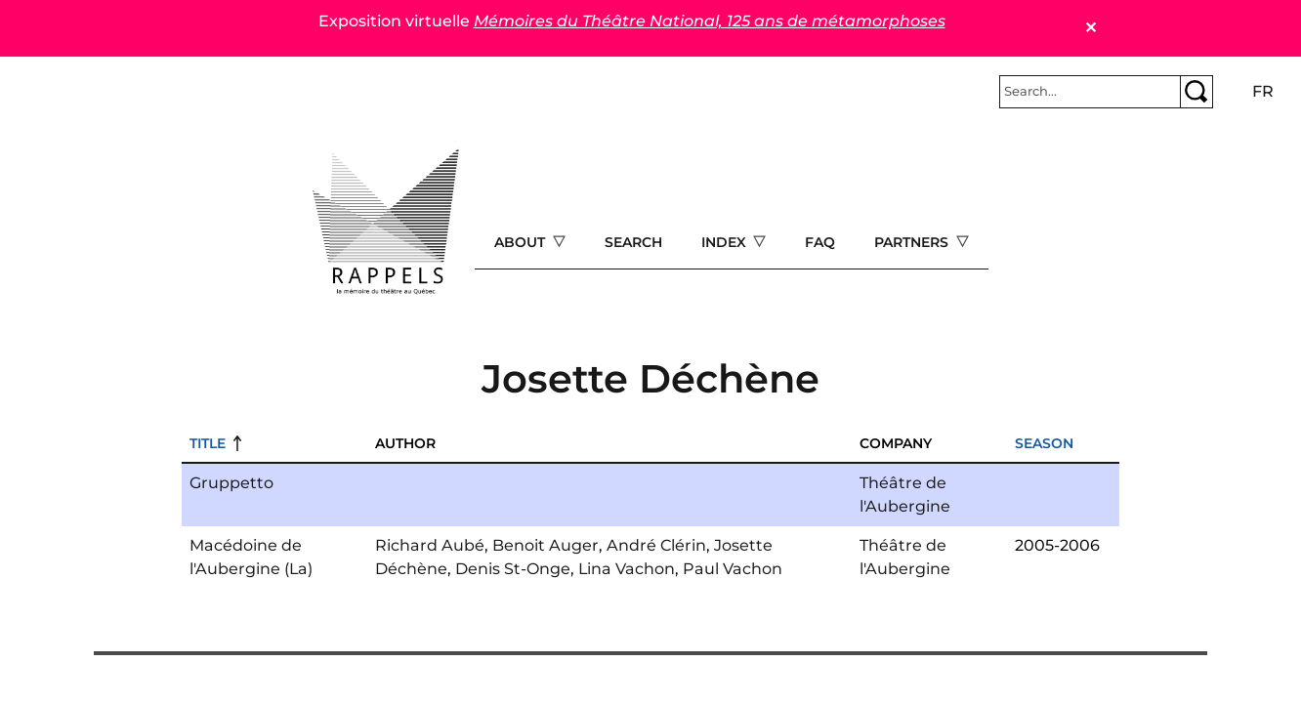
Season (1044, 443)
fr (1263, 91)
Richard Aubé (429, 545)
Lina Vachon (626, 568)
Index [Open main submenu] (725, 242)
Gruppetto (231, 483)
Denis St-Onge (512, 568)
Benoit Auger (545, 545)
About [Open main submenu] (521, 242)
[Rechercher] (1090, 91)
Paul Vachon (732, 568)
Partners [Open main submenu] (913, 242)
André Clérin (656, 545)
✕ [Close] (1090, 28)
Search (633, 242)
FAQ (820, 242)
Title (207, 443)
